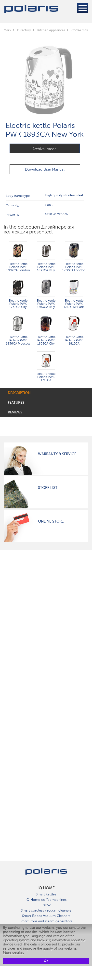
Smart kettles (46, 894)
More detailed (13, 953)
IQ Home (46, 888)
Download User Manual (45, 169)
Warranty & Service (57, 454)
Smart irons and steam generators (46, 921)
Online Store (51, 521)
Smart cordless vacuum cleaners (46, 910)
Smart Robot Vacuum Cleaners (46, 916)
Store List (47, 487)
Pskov (46, 905)
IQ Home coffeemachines (46, 900)
